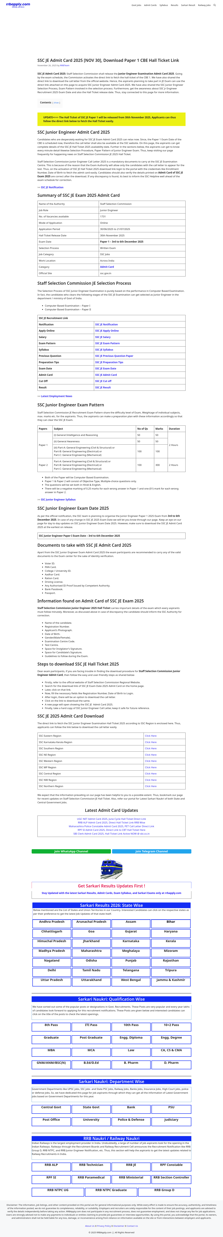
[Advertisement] (111, 32)
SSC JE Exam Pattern (107, 343)
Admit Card (107, 266)
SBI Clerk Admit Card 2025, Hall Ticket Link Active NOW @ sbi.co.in (111, 833)
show (56, 102)
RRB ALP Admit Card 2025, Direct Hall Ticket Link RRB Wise (111, 822)
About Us (90, 1225)
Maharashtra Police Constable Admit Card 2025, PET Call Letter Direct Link (111, 826)
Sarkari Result (188, 5)
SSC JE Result (103, 387)
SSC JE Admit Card (106, 375)
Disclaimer (118, 1225)
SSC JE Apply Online (107, 330)
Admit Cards (150, 5)
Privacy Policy (104, 1225)
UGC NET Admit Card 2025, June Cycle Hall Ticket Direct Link (111, 819)
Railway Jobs (204, 5)
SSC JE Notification (52, 187)
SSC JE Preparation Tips (109, 362)
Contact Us (132, 1225)
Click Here (151, 735)
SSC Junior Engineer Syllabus (58, 499)
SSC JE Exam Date (105, 368)
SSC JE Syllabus (104, 349)
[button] (214, 5)
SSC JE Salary (103, 337)
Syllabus (164, 5)
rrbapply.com (173, 893)
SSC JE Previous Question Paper (114, 356)
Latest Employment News (56, 396)
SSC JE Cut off (103, 381)
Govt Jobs (136, 5)
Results (174, 5)
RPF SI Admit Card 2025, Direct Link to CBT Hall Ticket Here (111, 830)
